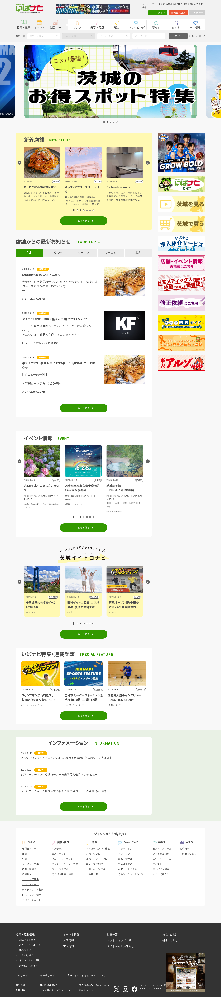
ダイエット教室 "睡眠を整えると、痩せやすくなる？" (54, 319)
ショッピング (136, 27)
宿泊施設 (184, 848)
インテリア (124, 853)
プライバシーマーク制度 (151, 985)
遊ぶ (117, 27)
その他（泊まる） (189, 853)
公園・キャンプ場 (95, 869)
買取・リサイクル (127, 869)
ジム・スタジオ (60, 869)
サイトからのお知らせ (120, 946)
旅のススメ (25, 950)
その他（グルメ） (31, 900)
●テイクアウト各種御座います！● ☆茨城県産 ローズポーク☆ (60, 365)
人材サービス (23, 975)
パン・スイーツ (30, 884)
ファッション (125, 848)
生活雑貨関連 (125, 864)
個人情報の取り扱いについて (94, 985)
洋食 (24, 853)
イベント (39, 27)
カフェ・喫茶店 (30, 879)
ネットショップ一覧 (119, 940)
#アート (110, 511)
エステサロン (59, 853)
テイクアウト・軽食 (33, 889)
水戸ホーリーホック (30, 945)
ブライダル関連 (161, 853)
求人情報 (195, 27)
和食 (24, 859)
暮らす (156, 27)
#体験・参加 (29, 504)
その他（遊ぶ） (94, 874)
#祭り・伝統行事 (43, 504)
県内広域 (53, 597)
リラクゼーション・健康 (65, 864)
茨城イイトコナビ (28, 940)
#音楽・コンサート (74, 504)
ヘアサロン (58, 848)
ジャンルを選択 (108, 36)
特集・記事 (24, 27)
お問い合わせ (169, 940)
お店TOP (55, 27)
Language (197, 12)
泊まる (176, 27)
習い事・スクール (162, 848)
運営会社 (20, 985)
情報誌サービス (48, 975)
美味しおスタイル (28, 965)
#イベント (30, 612)
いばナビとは (169, 934)
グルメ (78, 27)
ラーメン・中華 (30, 864)
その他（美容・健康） (64, 874)
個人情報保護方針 (49, 985)
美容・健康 (97, 27)
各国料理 (27, 874)
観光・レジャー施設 (97, 859)
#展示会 (118, 511)
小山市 (137, 597)
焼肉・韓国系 (29, 869)
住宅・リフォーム (162, 859)
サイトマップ (86, 990)
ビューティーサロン (62, 859)
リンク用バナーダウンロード (55, 990)
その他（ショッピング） (131, 874)
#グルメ (112, 612)
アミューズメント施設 (98, 848)
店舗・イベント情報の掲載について (86, 975)
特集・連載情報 (25, 934)
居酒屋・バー (29, 848)
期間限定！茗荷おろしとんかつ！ (42, 275)
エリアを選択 (36, 36)
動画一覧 (112, 934)
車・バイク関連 (161, 869)
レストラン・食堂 (31, 895)
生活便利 (157, 864)
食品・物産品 (125, 859)
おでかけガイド (27, 955)
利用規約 (20, 990)
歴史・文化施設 (94, 864)
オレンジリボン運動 (30, 960)
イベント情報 (71, 934)
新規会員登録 (178, 12)
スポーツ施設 (93, 853)
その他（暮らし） (162, 874)
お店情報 (68, 940)
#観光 (70, 612)
